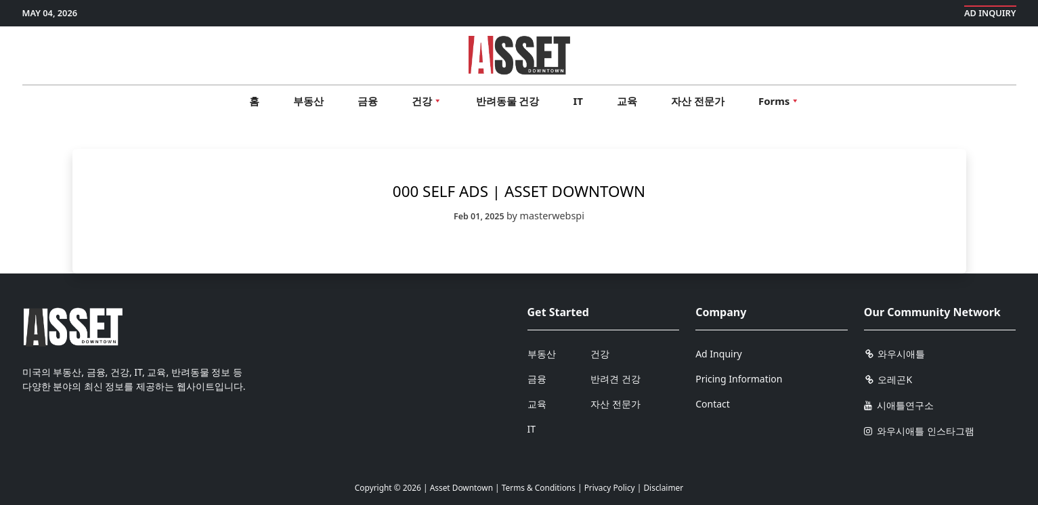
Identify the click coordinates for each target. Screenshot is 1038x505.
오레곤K (888, 379)
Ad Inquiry (990, 13)
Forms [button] (779, 101)
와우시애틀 (895, 353)
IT (579, 101)
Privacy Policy (609, 487)
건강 (599, 353)
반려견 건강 (615, 378)
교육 (627, 101)
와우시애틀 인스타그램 (919, 430)
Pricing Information (738, 378)
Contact (712, 403)
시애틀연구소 (899, 405)
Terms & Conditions (539, 487)
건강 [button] (427, 101)
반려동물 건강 (508, 101)
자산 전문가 (698, 101)
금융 (368, 101)
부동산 (308, 101)
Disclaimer (663, 487)
